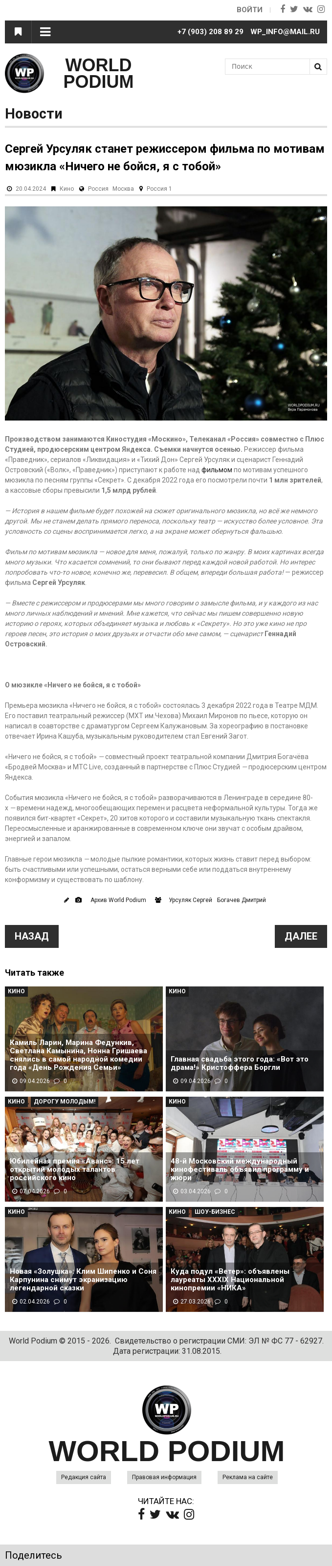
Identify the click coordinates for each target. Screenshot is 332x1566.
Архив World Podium (118, 900)
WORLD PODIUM (99, 73)
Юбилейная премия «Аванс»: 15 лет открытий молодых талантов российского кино (74, 1169)
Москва (123, 188)
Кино (67, 188)
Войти (250, 9)
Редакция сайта (83, 1477)
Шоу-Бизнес (215, 1211)
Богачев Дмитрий (241, 900)
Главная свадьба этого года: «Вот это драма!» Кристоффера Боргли (240, 1063)
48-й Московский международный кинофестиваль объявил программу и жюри (240, 1169)
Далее (301, 936)
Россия (98, 188)
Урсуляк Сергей (190, 900)
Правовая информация (164, 1477)
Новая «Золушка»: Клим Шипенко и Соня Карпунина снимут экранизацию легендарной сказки (83, 1279)
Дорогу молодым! (64, 1101)
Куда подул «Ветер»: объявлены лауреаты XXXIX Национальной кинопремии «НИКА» (230, 1279)
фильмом (216, 470)
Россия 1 (159, 188)
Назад (32, 936)
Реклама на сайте (247, 1477)
